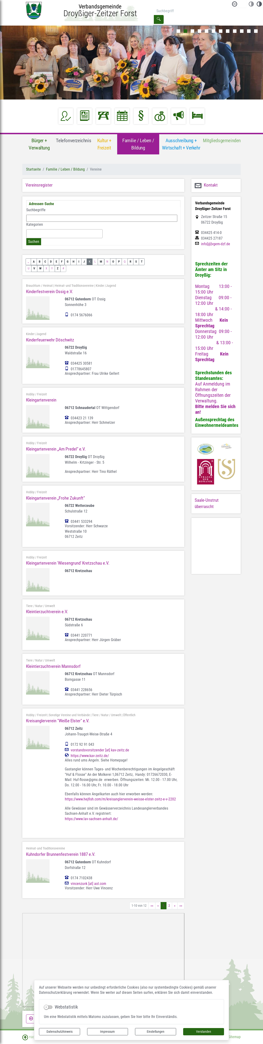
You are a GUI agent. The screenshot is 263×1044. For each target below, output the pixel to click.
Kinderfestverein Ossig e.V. (49, 291)
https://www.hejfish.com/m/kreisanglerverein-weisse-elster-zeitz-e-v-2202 (120, 799)
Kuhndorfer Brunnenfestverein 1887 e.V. (60, 854)
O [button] (113, 261)
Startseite (33, 169)
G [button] (68, 261)
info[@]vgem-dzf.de (215, 244)
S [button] (136, 261)
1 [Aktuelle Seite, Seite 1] (163, 905)
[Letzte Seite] (180, 905)
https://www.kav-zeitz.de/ (90, 756)
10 (242, 31)
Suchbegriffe (36, 210)
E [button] (56, 261)
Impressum (107, 1031)
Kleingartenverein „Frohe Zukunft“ (55, 498)
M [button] (101, 261)
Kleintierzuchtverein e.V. (47, 611)
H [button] (73, 261)
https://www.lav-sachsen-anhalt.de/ (91, 819)
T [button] (142, 261)
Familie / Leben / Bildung (65, 169)
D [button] (51, 261)
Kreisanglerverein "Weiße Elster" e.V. (57, 720)
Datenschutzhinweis (59, 1031)
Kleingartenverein (41, 400)
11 (249, 31)
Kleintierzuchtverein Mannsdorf (53, 666)
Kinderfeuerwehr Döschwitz (50, 340)
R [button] (130, 261)
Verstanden (203, 1031)
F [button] (61, 261)
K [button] (89, 261)
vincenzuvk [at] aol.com (88, 884)
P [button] (119, 261)
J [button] (84, 261)
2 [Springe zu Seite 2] (169, 905)
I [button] (78, 261)
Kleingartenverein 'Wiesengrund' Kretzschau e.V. (67, 563)
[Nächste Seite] (175, 905)
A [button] (34, 261)
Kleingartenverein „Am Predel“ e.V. (56, 449)
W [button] (40, 268)
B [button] (39, 261)
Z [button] (57, 268)
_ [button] (28, 261)
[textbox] (29, 233)
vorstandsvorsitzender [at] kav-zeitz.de (100, 750)
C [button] (45, 261)
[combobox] (64, 233)
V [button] (34, 268)
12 (256, 31)
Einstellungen (155, 1031)
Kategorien (34, 224)
